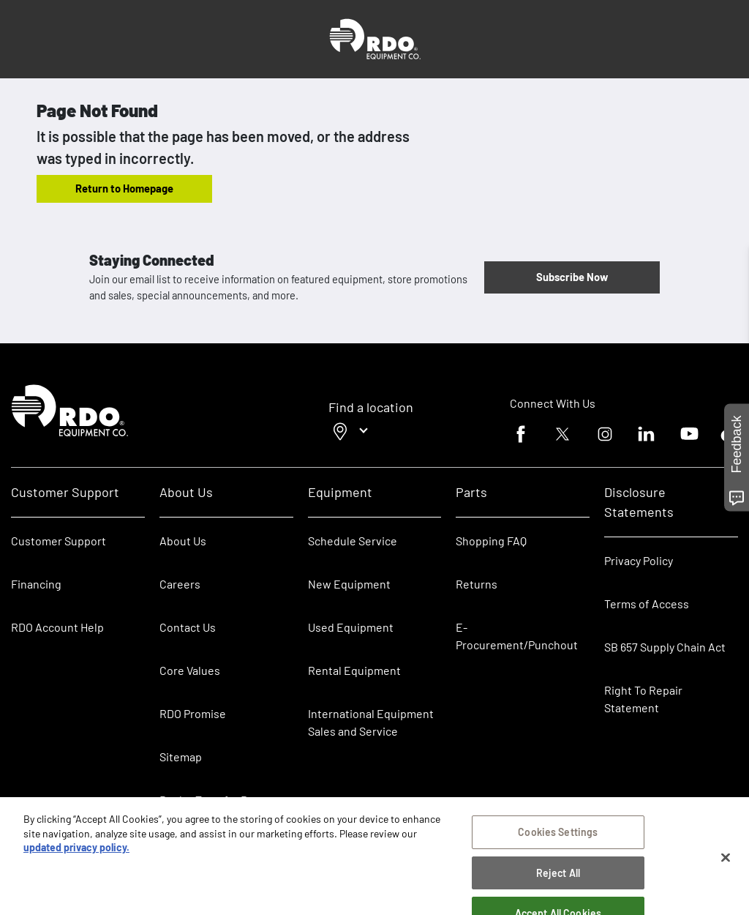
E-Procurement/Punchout (517, 635)
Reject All (558, 877)
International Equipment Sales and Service (371, 722)
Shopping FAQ (491, 541)
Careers (179, 584)
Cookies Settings (558, 837)
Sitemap (180, 756)
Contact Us (187, 627)
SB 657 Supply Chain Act (665, 647)
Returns (476, 584)
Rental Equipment (355, 670)
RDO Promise (192, 713)
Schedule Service (352, 541)
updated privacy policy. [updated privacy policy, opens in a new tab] (76, 852)
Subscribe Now (572, 276)
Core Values (189, 670)
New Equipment (349, 584)
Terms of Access (646, 603)
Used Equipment (351, 627)
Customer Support (58, 541)
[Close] (726, 862)
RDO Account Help (57, 627)
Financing (36, 584)
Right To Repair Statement (643, 698)
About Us (182, 541)
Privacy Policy (638, 560)
